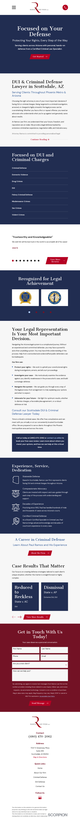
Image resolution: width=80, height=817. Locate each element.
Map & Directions (40, 759)
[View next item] (19, 618)
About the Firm (40, 554)
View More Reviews (57, 261)
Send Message (40, 705)
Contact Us (40, 788)
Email (44, 657)
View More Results (37, 618)
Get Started (40, 57)
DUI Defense (40, 783)
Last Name (46, 650)
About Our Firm (40, 774)
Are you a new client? (21, 665)
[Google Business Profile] (40, 799)
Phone (15, 657)
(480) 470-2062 (40, 738)
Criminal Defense (40, 779)
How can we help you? (22, 672)
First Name (17, 650)
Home (40, 770)
